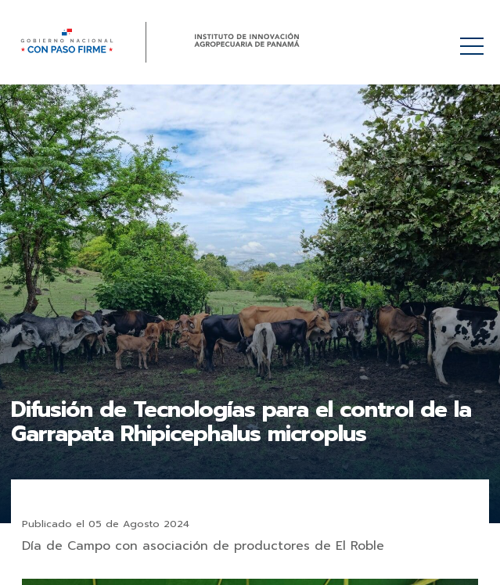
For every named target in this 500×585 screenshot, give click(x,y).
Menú (474, 38)
